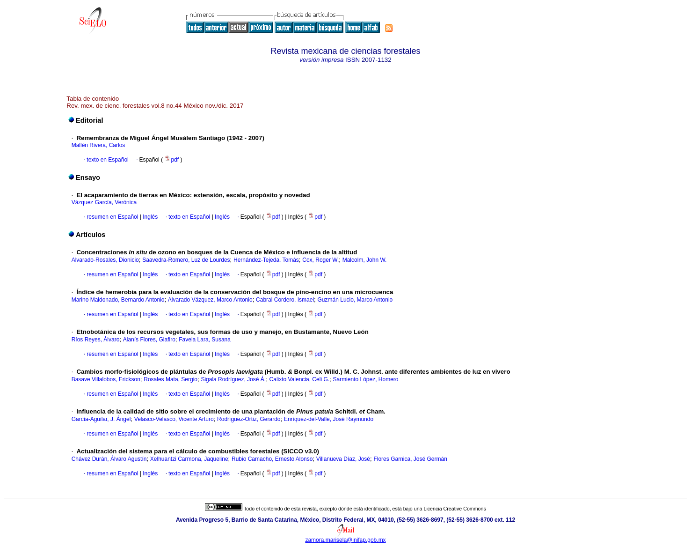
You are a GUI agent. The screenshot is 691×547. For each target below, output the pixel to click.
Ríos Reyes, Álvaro (96, 339)
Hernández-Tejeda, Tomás (266, 260)
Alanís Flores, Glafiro (149, 339)
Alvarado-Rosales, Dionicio (105, 260)
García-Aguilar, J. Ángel (101, 419)
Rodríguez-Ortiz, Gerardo (248, 419)
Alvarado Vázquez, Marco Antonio (210, 299)
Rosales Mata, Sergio (170, 379)
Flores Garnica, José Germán (410, 459)
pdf (172, 159)
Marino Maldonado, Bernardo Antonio (118, 299)
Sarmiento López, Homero (365, 379)
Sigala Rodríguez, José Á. (233, 379)
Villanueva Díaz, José (343, 459)
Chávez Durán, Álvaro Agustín (109, 459)
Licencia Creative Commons (455, 508)
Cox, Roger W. (320, 260)
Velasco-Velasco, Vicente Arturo (174, 419)
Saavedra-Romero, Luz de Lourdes (186, 260)
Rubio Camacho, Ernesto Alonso (272, 459)
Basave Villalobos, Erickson (106, 379)
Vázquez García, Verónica (104, 202)
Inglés (149, 217)
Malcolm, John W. (364, 260)
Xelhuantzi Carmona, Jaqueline (189, 459)
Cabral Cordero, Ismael (285, 299)
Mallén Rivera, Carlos (98, 145)
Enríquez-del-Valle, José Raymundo (328, 419)
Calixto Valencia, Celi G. (299, 379)
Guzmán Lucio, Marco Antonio (355, 299)
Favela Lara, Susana (205, 339)
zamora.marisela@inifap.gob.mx (345, 540)
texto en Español (107, 159)
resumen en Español (112, 217)
